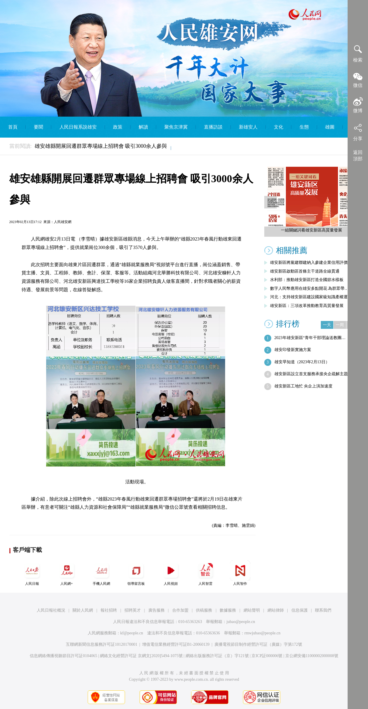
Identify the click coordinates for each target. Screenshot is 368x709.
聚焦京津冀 (176, 126)
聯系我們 (323, 610)
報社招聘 (109, 610)
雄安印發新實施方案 (292, 350)
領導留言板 (136, 573)
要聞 (38, 126)
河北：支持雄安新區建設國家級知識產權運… (311, 297)
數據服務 (228, 610)
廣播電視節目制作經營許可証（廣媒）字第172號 (258, 644)
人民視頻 (171, 573)
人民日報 (32, 573)
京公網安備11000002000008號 (311, 656)
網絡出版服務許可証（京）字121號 (217, 656)
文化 (278, 126)
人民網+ (67, 573)
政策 (117, 126)
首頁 (12, 126)
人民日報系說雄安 (78, 126)
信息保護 (299, 610)
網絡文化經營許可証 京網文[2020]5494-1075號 (141, 656)
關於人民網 (83, 610)
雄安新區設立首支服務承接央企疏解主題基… (315, 374)
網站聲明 (252, 610)
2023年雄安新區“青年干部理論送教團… (310, 338)
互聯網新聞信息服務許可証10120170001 (101, 644)
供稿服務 (204, 610)
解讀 (143, 126)
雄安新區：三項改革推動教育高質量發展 (307, 305)
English (186, 147)
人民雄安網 (62, 222)
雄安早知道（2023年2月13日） (302, 362)
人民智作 (240, 573)
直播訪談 (213, 126)
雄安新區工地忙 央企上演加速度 (303, 386)
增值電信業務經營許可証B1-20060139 (175, 644)
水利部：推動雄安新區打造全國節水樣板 (307, 280)
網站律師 (275, 610)
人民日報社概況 (51, 610)
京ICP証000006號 (266, 656)
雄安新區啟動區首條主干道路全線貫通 (304, 271)
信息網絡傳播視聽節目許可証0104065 (63, 656)
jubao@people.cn (240, 622)
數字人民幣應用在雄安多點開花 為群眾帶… (309, 288)
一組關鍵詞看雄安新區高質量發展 (311, 230)
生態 (304, 126)
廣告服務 (156, 610)
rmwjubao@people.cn (262, 633)
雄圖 (329, 126)
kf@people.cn (131, 633)
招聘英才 (132, 610)
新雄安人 (248, 126)
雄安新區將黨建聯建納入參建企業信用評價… (311, 262)
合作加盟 (180, 610)
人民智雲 (205, 573)
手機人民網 (101, 573)
